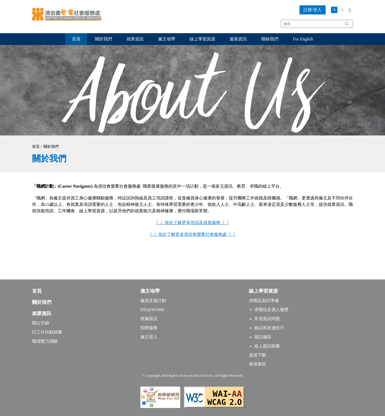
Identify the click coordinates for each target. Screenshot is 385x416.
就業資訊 (135, 39)
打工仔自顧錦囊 (47, 332)
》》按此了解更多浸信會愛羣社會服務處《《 (192, 234)
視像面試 (148, 318)
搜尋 (350, 24)
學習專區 (257, 364)
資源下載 (257, 355)
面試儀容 (262, 337)
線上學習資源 (202, 39)
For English (303, 39)
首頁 (76, 39)
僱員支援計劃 (153, 300)
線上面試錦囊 (267, 346)
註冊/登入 (312, 9)
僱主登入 (148, 337)
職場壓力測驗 (45, 341)
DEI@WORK (152, 309)
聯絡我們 (269, 39)
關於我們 (103, 39)
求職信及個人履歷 (271, 309)
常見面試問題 (267, 318)
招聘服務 (148, 328)
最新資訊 (238, 39)
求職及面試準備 (264, 300)
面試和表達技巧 (269, 328)
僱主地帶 (166, 39)
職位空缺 (40, 323)
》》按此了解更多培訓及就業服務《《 (192, 222)
